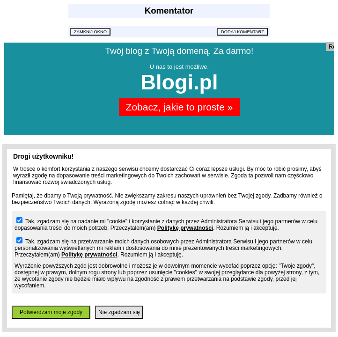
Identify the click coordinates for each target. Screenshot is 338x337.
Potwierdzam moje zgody (51, 312)
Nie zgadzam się (119, 312)
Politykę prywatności (185, 228)
